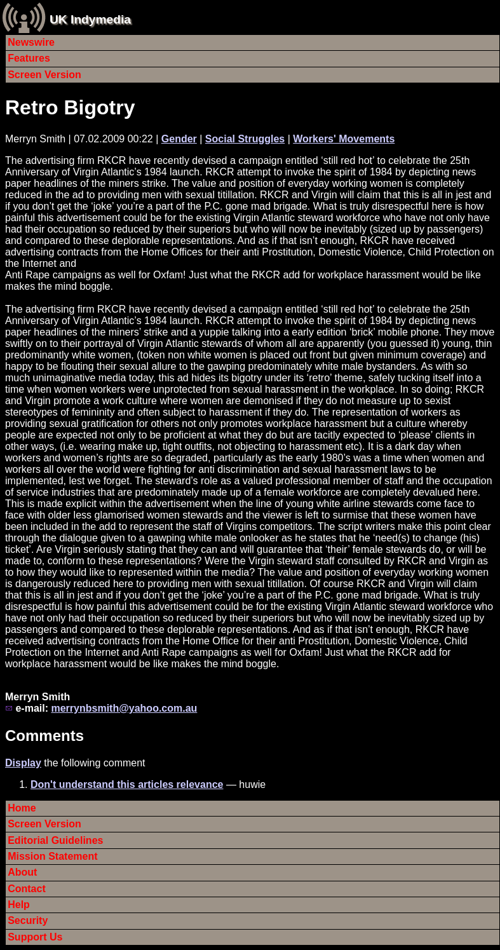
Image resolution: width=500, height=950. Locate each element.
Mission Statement (52, 856)
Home (22, 808)
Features (29, 58)
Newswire (31, 42)
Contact (27, 888)
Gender (179, 138)
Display (23, 762)
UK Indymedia (90, 19)
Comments (44, 735)
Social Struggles (245, 138)
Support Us (35, 937)
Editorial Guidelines (55, 840)
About (22, 872)
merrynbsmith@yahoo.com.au (124, 708)
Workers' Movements (344, 138)
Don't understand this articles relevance (126, 784)
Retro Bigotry (70, 107)
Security (28, 920)
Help (19, 904)
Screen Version (44, 74)
